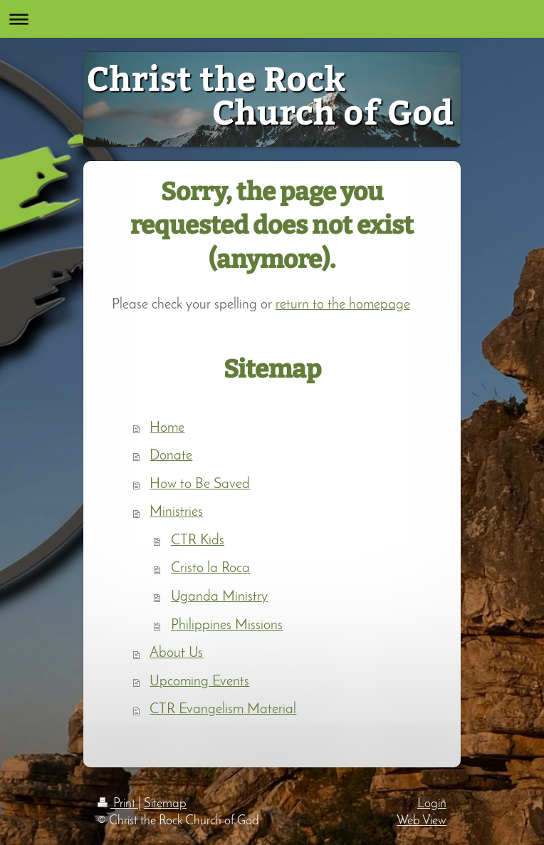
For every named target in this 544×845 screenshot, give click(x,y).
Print (118, 804)
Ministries (176, 512)
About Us (176, 653)
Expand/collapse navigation (272, 19)
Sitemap (165, 804)
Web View (421, 821)
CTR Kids (197, 541)
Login (431, 804)
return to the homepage (343, 305)
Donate (171, 456)
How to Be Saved (200, 484)
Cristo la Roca (210, 568)
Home (167, 428)
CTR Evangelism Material (223, 710)
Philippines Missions (227, 625)
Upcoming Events (199, 682)
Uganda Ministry (219, 597)
